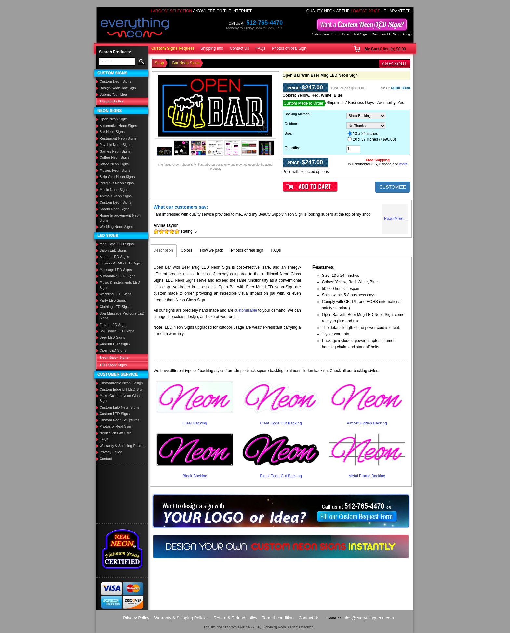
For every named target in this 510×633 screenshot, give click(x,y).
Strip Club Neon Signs (117, 177)
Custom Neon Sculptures (119, 420)
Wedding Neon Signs (116, 227)
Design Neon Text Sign (118, 88)
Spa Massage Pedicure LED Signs (122, 315)
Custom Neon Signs (115, 81)
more (403, 164)
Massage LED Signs (116, 270)
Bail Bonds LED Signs (117, 331)
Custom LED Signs (115, 344)
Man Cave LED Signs (117, 244)
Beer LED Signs (112, 337)
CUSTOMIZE (392, 187)
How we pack (211, 250)
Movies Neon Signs (115, 170)
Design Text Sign (354, 34)
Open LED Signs (113, 350)
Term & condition (278, 617)
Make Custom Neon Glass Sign (120, 398)
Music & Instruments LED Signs (120, 285)
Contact (106, 459)
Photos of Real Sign (289, 48)
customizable (245, 310)
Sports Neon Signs (114, 209)
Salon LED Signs (113, 250)
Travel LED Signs (113, 325)
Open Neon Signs (114, 119)
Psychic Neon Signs (115, 145)
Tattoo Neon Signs (114, 164)
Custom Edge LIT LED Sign (121, 389)
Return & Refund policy (235, 617)
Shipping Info (211, 48)
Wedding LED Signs (115, 294)
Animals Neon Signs (116, 196)
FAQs (260, 48)
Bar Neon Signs (112, 132)
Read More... (395, 218)
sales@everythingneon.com (368, 617)
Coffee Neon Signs (114, 157)
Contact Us (239, 48)
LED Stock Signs (113, 365)
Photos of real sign (247, 250)
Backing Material (298, 114)
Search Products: (115, 52)
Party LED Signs (113, 300)
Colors (186, 250)
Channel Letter (111, 101)
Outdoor (291, 124)
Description (163, 250)
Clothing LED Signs (115, 307)
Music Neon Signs (114, 190)
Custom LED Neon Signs (119, 407)
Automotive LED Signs (117, 276)
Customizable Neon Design (392, 34)
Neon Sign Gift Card (115, 433)
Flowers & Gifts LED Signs (121, 263)
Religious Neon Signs (117, 183)
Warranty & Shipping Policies (122, 446)
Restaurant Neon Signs (118, 138)
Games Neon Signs (115, 151)
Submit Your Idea (324, 34)
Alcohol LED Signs (114, 257)
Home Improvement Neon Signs (120, 217)
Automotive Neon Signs (118, 126)
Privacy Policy (111, 452)
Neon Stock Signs (114, 357)
